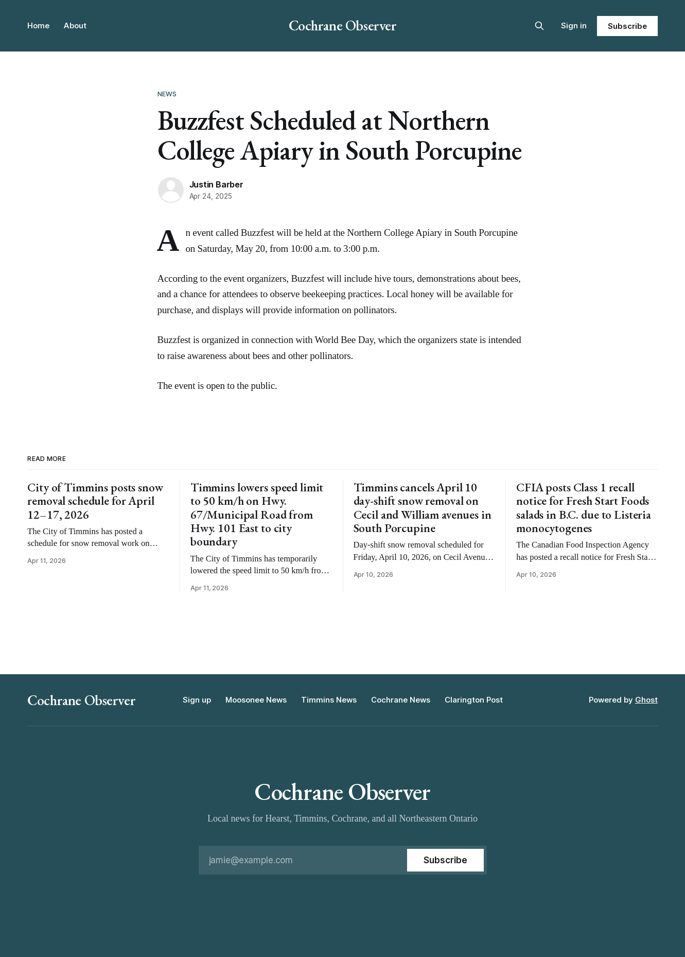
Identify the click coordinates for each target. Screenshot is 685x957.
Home (38, 25)
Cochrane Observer (343, 25)
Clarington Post (474, 700)
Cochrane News (400, 700)
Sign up (197, 700)
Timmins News (329, 700)
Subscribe (627, 26)
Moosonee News (256, 700)
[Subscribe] (445, 860)
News (167, 94)
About (75, 25)
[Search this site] (539, 26)
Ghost (646, 700)
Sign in (574, 25)
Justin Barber (216, 184)
